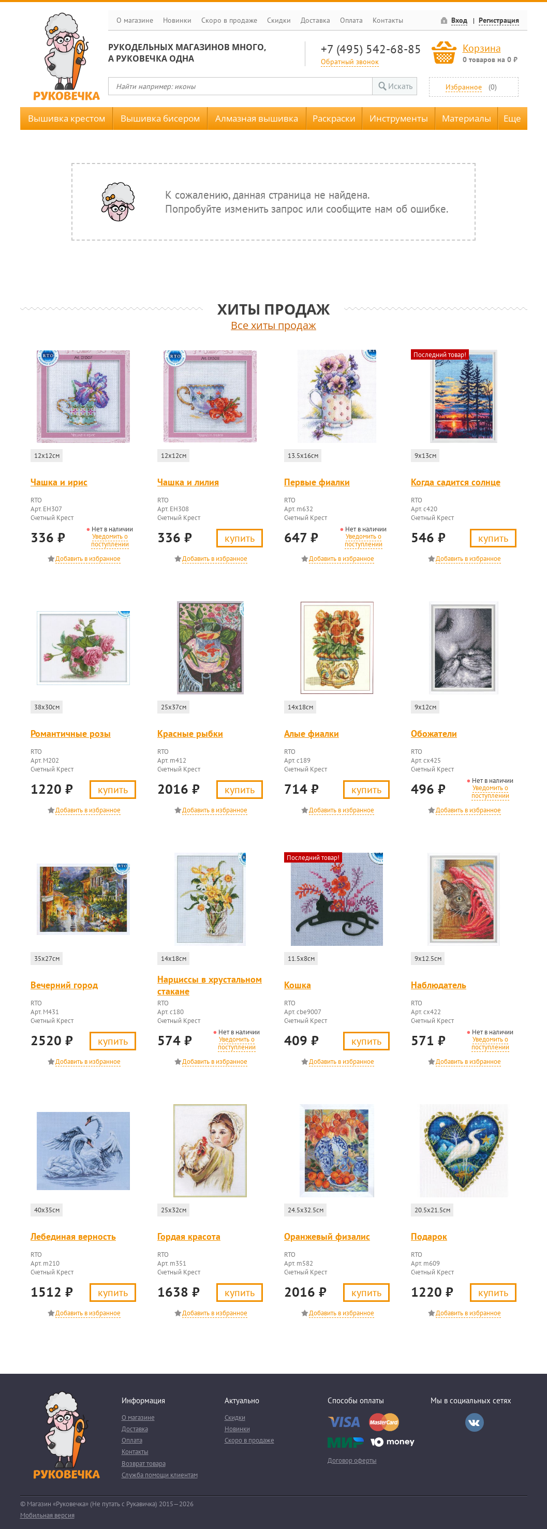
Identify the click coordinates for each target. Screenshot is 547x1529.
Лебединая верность (73, 1236)
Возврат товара (144, 1463)
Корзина (482, 47)
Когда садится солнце (455, 482)
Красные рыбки (190, 733)
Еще (512, 118)
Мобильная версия (47, 1515)
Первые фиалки (317, 482)
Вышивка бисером (160, 118)
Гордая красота (188, 1236)
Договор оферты (352, 1460)
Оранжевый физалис (327, 1236)
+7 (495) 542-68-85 (371, 48)
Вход (459, 20)
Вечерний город (64, 985)
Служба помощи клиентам (160, 1475)
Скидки (279, 20)
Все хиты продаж (273, 325)
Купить (240, 537)
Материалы (466, 118)
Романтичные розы (71, 733)
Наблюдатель (438, 985)
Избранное (464, 87)
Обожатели (434, 733)
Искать (400, 86)
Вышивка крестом (66, 118)
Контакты (388, 20)
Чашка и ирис (59, 482)
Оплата (351, 20)
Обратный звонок (350, 61)
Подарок (429, 1236)
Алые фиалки (311, 733)
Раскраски (334, 118)
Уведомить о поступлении (110, 540)
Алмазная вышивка (256, 118)
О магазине (134, 20)
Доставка (315, 20)
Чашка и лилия (188, 482)
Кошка (297, 985)
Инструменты (398, 118)
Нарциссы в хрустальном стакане (209, 985)
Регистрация (499, 20)
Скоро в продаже (229, 20)
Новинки (177, 20)
